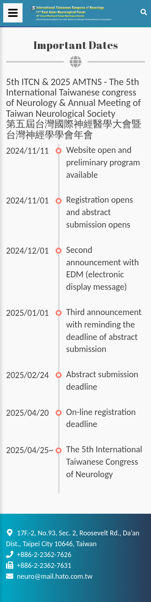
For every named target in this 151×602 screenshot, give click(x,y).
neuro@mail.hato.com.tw (54, 576)
